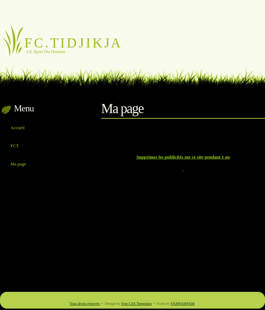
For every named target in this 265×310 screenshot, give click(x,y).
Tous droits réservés (84, 303)
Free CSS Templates (136, 303)
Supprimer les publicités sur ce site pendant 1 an (183, 157)
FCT (14, 145)
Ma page (18, 164)
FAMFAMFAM (183, 303)
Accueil (17, 127)
